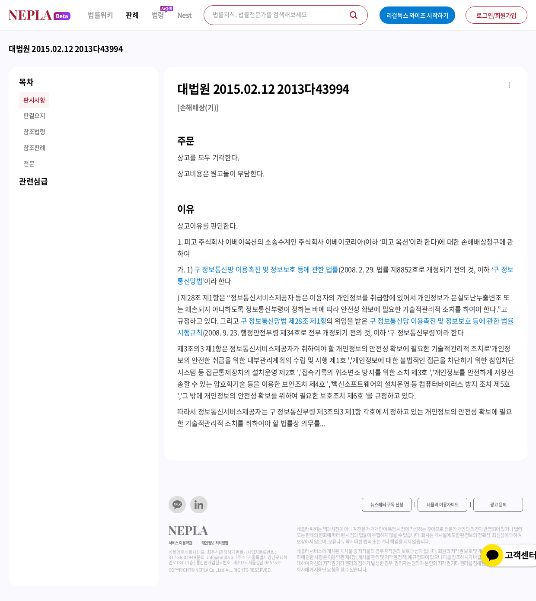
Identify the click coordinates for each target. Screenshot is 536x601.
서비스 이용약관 (180, 543)
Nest (184, 15)
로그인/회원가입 (496, 15)
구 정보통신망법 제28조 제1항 (284, 320)
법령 (158, 15)
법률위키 (100, 15)
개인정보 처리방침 (214, 543)
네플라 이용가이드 (443, 504)
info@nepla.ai (220, 557)
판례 (132, 15)
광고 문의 (498, 504)
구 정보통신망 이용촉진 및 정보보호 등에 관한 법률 (266, 269)
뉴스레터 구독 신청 (386, 504)
